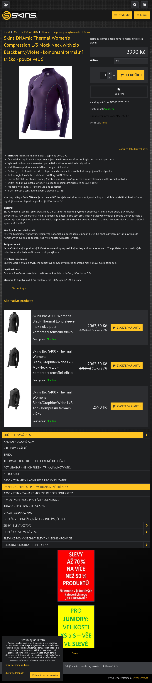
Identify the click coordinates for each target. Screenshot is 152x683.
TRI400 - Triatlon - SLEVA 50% (24, 506)
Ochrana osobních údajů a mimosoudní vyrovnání (72, 666)
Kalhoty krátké (15, 448)
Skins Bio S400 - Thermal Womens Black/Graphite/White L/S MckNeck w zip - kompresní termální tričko (53, 362)
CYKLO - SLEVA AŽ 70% (18, 512)
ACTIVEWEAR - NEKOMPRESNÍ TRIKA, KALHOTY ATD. (37, 467)
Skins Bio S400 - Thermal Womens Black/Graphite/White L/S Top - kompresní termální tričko (52, 403)
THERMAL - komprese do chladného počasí (34, 461)
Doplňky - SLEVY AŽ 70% (77, 532)
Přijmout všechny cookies (45, 675)
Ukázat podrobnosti (14, 673)
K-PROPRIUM (12, 474)
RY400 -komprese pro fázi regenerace (31, 499)
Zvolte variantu (127, 327)
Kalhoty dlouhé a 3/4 (19, 441)
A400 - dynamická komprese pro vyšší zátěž (35, 480)
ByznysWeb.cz (140, 677)
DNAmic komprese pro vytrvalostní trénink (36, 487)
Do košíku (131, 75)
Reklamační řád (110, 666)
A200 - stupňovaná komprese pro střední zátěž (38, 493)
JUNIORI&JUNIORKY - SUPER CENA (77, 545)
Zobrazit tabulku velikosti (133, 149)
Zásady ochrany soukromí (17, 665)
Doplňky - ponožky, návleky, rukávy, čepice (35, 519)
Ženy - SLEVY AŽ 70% (77, 525)
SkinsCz (76, 653)
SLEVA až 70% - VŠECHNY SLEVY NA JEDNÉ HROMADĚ (38, 538)
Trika (8, 454)
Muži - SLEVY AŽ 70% (77, 435)
